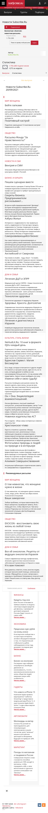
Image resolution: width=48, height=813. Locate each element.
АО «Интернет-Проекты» (14, 805)
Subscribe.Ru (13, 54)
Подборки (41, 11)
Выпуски (10, 11)
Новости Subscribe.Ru (14, 22)
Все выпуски (26, 80)
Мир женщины (12, 101)
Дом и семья (11, 274)
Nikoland (19, 807)
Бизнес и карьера (14, 178)
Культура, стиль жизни (17, 338)
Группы (25, 11)
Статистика (8, 62)
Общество (10, 133)
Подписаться (15, 27)
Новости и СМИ (13, 161)
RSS (24, 36)
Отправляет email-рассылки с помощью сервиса (24, 8)
